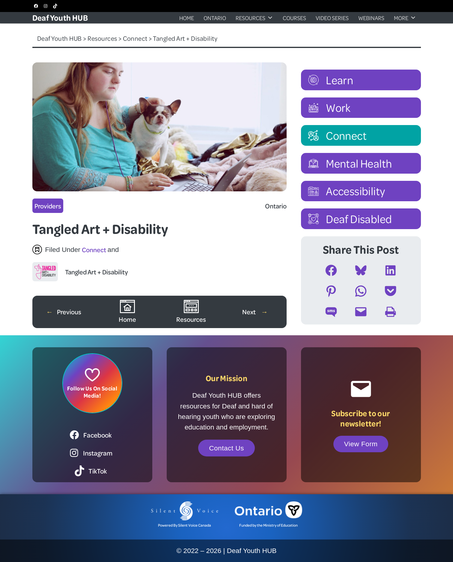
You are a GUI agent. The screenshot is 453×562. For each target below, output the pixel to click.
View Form (361, 444)
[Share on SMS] (331, 311)
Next (249, 311)
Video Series (332, 17)
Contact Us (226, 448)
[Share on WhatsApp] (361, 291)
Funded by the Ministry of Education (268, 525)
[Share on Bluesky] (361, 270)
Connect (94, 249)
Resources (254, 17)
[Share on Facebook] (331, 270)
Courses (294, 17)
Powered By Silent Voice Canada (184, 525)
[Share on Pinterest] (331, 291)
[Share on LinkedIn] (390, 270)
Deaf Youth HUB (60, 17)
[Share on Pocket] (390, 291)
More (405, 17)
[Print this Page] (390, 311)
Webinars (371, 17)
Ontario (215, 17)
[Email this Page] (361, 311)
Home (186, 17)
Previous (69, 311)
